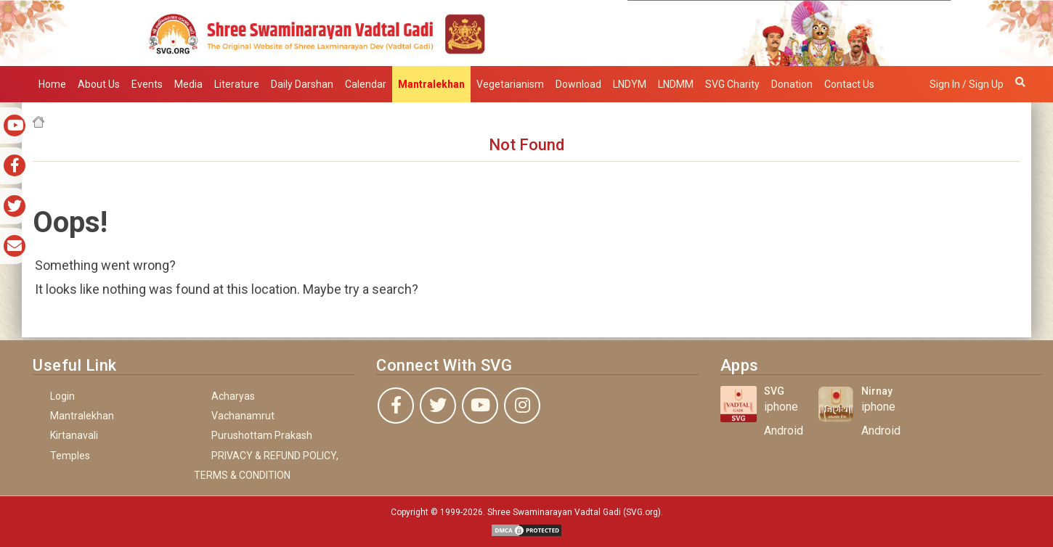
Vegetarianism (510, 84)
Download (578, 84)
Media (188, 84)
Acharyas (233, 396)
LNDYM (629, 84)
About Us (99, 84)
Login (62, 396)
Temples (70, 455)
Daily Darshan (302, 84)
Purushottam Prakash (261, 435)
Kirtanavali (74, 435)
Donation (792, 84)
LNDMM (676, 84)
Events (147, 84)
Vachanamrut (243, 415)
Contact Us (849, 84)
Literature (236, 84)
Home (52, 84)
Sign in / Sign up (967, 84)
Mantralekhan (82, 415)
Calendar (365, 84)
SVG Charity (732, 84)
